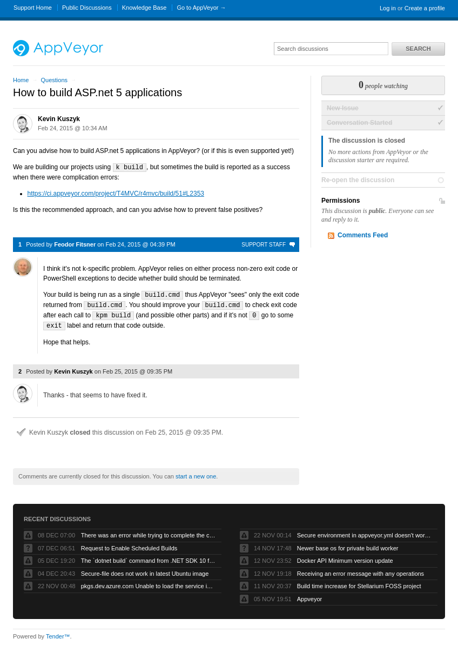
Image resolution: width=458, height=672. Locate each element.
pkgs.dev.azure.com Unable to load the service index (148, 583)
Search (418, 48)
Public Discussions (87, 7)
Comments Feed (363, 235)
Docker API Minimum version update (345, 558)
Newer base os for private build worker (348, 545)
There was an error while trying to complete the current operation (148, 532)
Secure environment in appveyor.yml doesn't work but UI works (364, 532)
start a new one (196, 473)
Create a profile (425, 8)
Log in (388, 8)
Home (21, 80)
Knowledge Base (144, 7)
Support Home (33, 7)
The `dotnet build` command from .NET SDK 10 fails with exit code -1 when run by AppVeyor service (148, 558)
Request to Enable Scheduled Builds (129, 545)
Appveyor (309, 596)
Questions (54, 80)
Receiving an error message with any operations (360, 571)
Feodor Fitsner (75, 244)
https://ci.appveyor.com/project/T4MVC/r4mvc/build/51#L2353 (116, 193)
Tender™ (58, 633)
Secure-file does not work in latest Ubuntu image (145, 571)
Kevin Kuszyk (59, 119)
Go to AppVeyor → (201, 7)
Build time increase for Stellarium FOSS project (359, 583)
